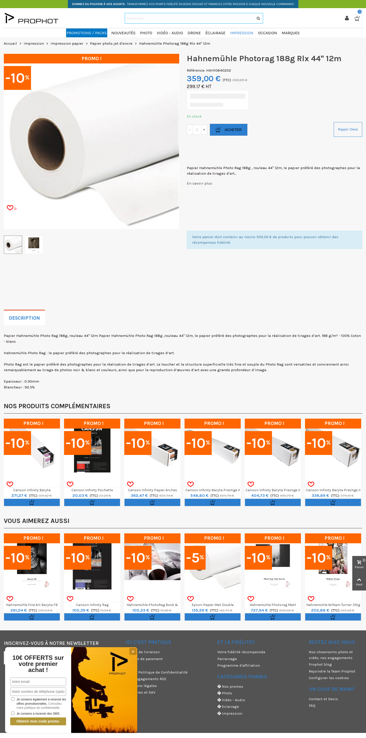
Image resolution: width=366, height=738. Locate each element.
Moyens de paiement (144, 659)
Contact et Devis (323, 699)
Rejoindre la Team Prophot (332, 671)
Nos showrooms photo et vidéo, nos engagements (331, 655)
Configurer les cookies (329, 678)
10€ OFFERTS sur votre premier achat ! (37, 664)
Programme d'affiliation (238, 665)
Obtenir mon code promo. (37, 721)
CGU (129, 665)
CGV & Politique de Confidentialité (157, 672)
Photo (224, 693)
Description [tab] (24, 318)
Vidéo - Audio (231, 700)
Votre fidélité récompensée (241, 652)
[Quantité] (197, 130)
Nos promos (230, 687)
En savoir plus (199, 183)
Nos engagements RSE (146, 679)
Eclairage (228, 707)
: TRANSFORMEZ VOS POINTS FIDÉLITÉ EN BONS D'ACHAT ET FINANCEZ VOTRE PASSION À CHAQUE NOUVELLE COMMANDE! (183, 4)
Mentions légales (141, 685)
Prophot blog (320, 664)
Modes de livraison (143, 652)
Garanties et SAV (140, 692)
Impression (229, 713)
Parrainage (227, 659)
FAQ (312, 705)
